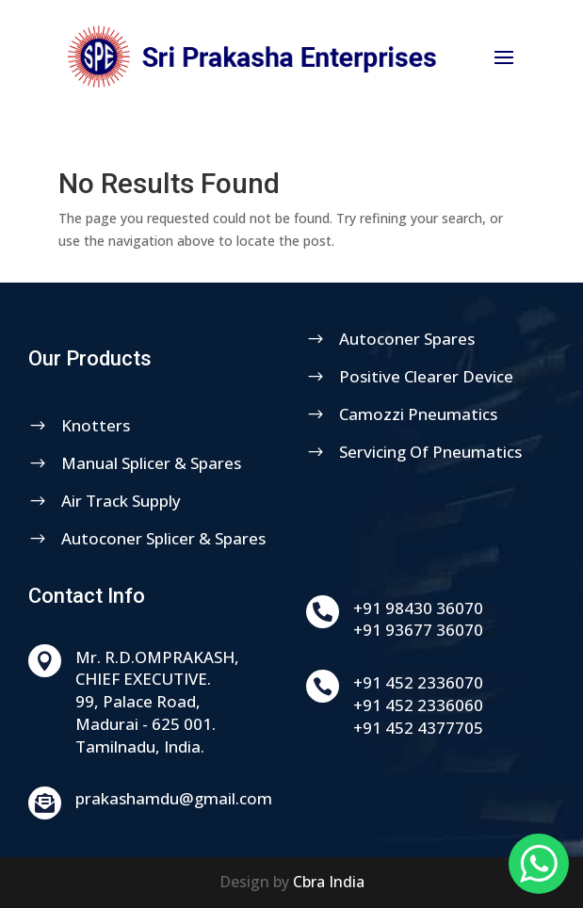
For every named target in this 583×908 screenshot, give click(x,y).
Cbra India (328, 881)
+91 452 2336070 (488, 682)
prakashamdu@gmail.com (243, 798)
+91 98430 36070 (488, 608)
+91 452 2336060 (488, 705)
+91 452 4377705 (488, 727)
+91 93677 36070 (488, 629)
